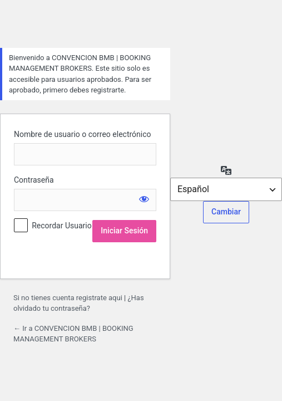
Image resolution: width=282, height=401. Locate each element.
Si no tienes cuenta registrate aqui (67, 298)
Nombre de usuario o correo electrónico (82, 134)
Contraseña (34, 179)
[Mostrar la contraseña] (144, 199)
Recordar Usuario (61, 225)
